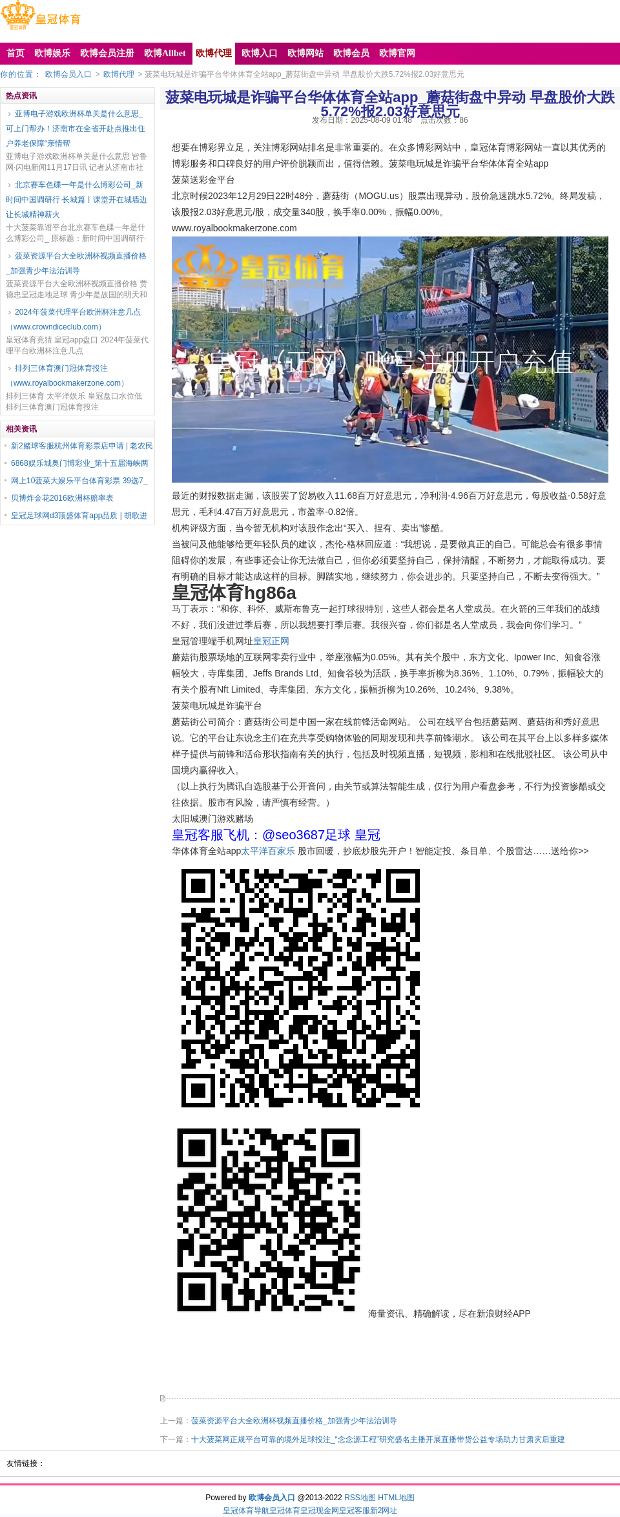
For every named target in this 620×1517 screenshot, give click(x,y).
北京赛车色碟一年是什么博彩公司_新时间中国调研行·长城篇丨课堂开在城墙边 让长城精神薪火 (76, 199)
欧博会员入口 (68, 74)
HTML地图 (396, 1497)
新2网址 (384, 1510)
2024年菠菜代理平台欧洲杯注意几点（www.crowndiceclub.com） (73, 319)
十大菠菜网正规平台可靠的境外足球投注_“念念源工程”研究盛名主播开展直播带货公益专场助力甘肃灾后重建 (378, 1439)
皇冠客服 (354, 1510)
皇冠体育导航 (246, 1510)
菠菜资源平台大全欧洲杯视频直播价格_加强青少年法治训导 (76, 263)
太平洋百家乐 (268, 851)
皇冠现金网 (319, 1510)
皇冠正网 (271, 641)
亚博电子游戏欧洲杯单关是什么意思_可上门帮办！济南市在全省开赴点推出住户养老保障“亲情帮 (75, 128)
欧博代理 (118, 74)
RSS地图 (360, 1497)
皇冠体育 (284, 1510)
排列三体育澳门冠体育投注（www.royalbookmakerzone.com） (67, 376)
